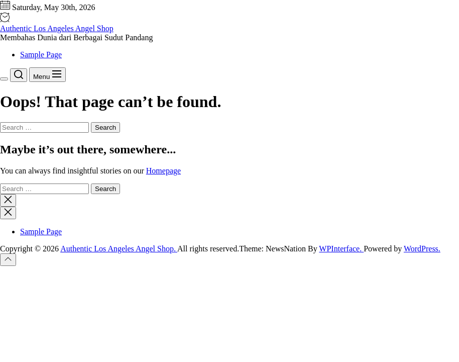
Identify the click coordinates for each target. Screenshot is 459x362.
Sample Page (41, 54)
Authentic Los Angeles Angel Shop (56, 28)
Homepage (163, 170)
